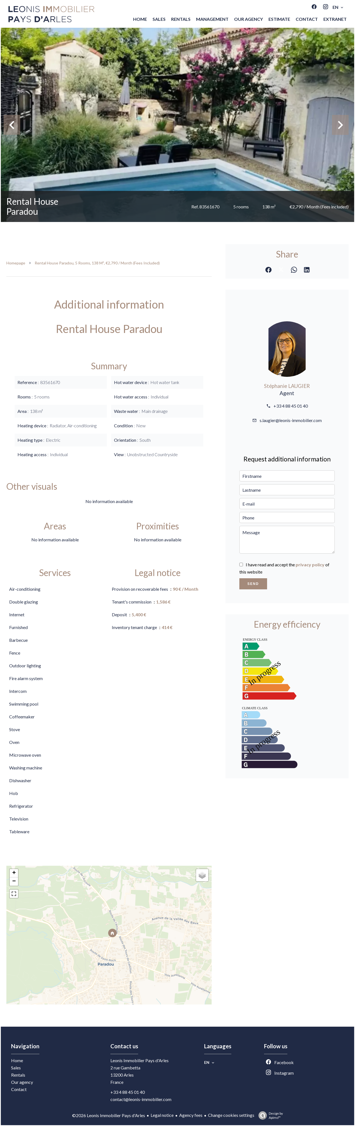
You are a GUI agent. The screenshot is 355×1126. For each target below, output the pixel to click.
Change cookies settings (231, 1115)
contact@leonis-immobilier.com (140, 1099)
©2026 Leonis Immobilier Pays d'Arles (108, 1115)
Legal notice (162, 1115)
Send (253, 584)
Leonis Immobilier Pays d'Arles (139, 1060)
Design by (269, 1115)
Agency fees (190, 1115)
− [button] (14, 881)
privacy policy (310, 564)
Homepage (15, 263)
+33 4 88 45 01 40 (290, 405)
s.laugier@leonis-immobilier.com (291, 420)
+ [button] (14, 873)
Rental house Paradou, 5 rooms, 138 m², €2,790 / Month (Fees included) (97, 263)
